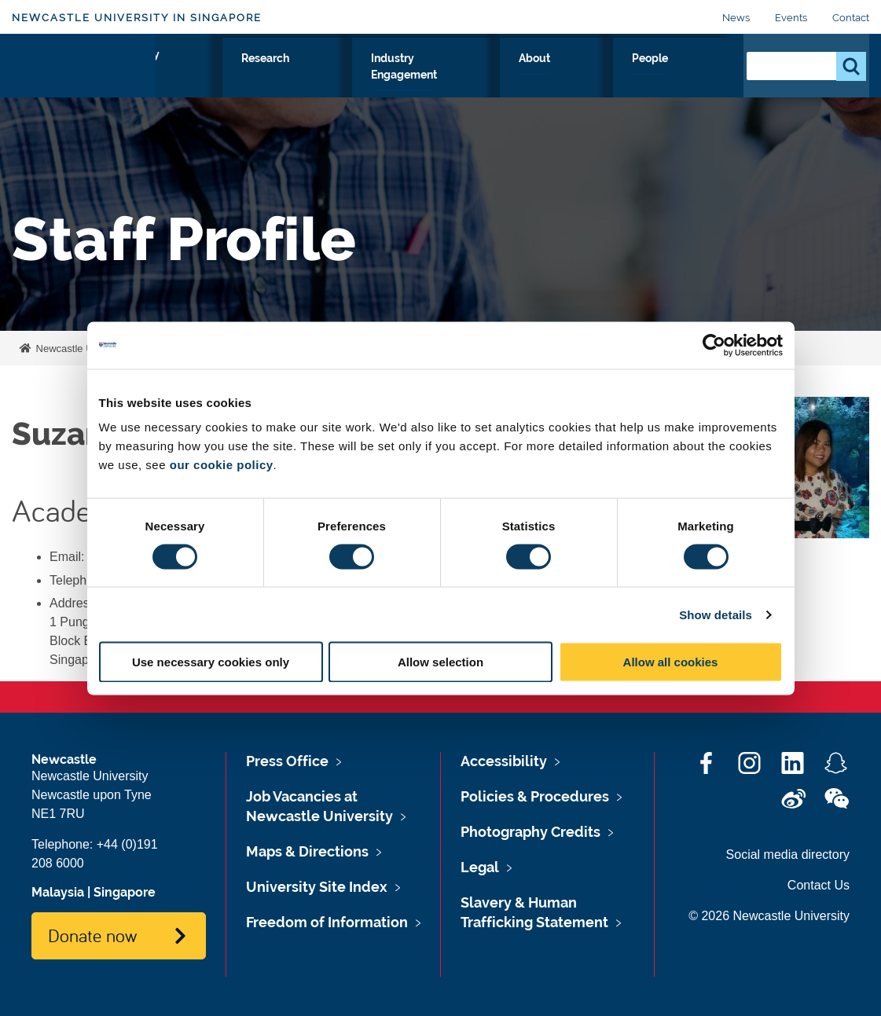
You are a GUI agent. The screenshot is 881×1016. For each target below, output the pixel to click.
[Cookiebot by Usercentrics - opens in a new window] (714, 345)
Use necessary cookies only (210, 662)
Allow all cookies (670, 662)
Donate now (92, 935)
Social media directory (788, 854)
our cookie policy (221, 464)
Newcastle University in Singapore (137, 18)
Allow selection (440, 662)
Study (330, 76)
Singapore (125, 892)
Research (402, 76)
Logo (84, 72)
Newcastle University (81, 348)
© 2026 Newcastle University (769, 915)
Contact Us (818, 885)
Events (791, 18)
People (696, 76)
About (631, 76)
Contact (850, 18)
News (736, 18)
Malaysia (57, 892)
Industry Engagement (522, 76)
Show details (715, 614)
